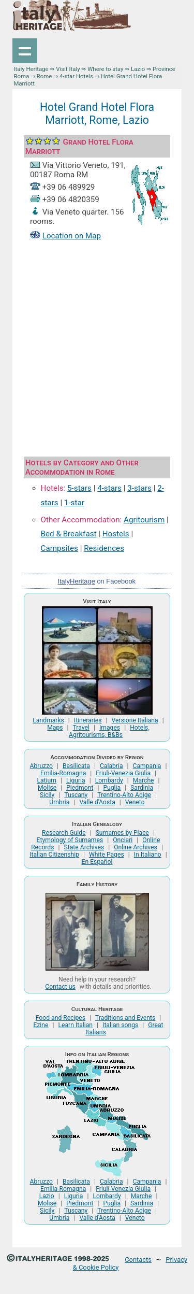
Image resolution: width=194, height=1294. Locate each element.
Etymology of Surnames (70, 840)
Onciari (122, 840)
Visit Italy (68, 69)
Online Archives (135, 847)
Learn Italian (75, 1025)
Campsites (59, 548)
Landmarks (48, 720)
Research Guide (64, 832)
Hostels (115, 533)
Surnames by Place (122, 832)
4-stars (109, 488)
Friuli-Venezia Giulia (123, 773)
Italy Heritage (30, 69)
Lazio (138, 69)
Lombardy (109, 780)
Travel (81, 727)
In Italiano (147, 854)
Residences (104, 548)
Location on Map (71, 235)
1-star (74, 502)
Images (109, 727)
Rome (44, 76)
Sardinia (141, 787)
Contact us (60, 986)
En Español (97, 861)
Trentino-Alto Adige (124, 795)
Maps (55, 727)
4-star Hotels (76, 76)
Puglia (112, 787)
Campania (147, 766)
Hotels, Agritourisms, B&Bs (109, 731)
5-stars (79, 488)
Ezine (40, 1025)
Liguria (75, 780)
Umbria (59, 802)
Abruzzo (41, 766)
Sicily (47, 795)
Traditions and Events (125, 1017)
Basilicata (76, 766)
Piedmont (79, 787)
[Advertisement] (97, 350)
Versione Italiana (135, 720)
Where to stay (105, 69)
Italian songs (120, 1025)
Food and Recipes (60, 1017)
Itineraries (88, 720)
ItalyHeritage (76, 581)
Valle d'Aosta (97, 802)
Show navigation (24, 50)
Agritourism (144, 519)
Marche (143, 780)
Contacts (138, 1259)
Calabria (111, 766)
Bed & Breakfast (69, 533)
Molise (47, 787)
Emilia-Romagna (63, 773)
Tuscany (75, 795)
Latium (46, 780)
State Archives (84, 847)
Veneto (135, 802)
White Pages (106, 854)
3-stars (139, 488)
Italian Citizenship (54, 854)
